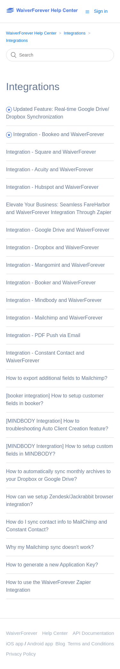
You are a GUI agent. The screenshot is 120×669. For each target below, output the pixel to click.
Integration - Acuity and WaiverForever (49, 169)
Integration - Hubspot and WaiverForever (52, 187)
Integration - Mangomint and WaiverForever (55, 265)
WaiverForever (21, 633)
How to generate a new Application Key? (52, 564)
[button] (87, 11)
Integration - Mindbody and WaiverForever (54, 300)
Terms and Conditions (91, 643)
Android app (40, 643)
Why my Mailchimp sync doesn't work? (50, 547)
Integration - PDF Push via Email (43, 335)
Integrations (74, 33)
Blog (60, 643)
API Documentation (93, 633)
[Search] (60, 55)
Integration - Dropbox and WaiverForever (52, 247)
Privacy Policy (21, 654)
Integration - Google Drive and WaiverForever (57, 230)
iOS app (14, 643)
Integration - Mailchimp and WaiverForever (54, 317)
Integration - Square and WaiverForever (51, 152)
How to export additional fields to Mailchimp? (57, 378)
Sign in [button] (101, 11)
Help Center (55, 633)
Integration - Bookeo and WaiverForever (58, 134)
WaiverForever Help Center (31, 33)
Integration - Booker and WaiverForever (51, 282)
